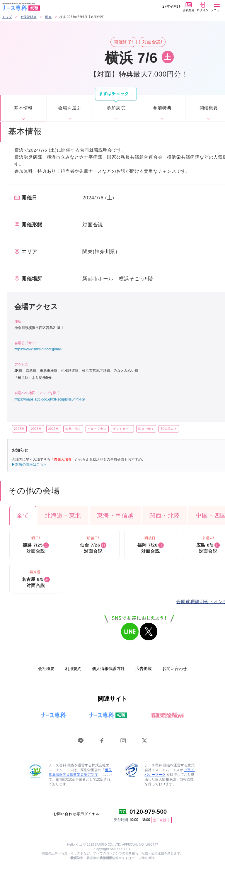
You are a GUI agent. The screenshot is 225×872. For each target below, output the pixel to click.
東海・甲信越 (115, 515)
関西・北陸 (164, 515)
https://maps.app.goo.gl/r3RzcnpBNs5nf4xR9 (49, 399)
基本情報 (23, 108)
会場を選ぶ (69, 107)
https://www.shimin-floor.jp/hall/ (38, 349)
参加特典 (162, 107)
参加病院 (116, 107)
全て (23, 515)
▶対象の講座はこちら (29, 464)
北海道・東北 (63, 515)
